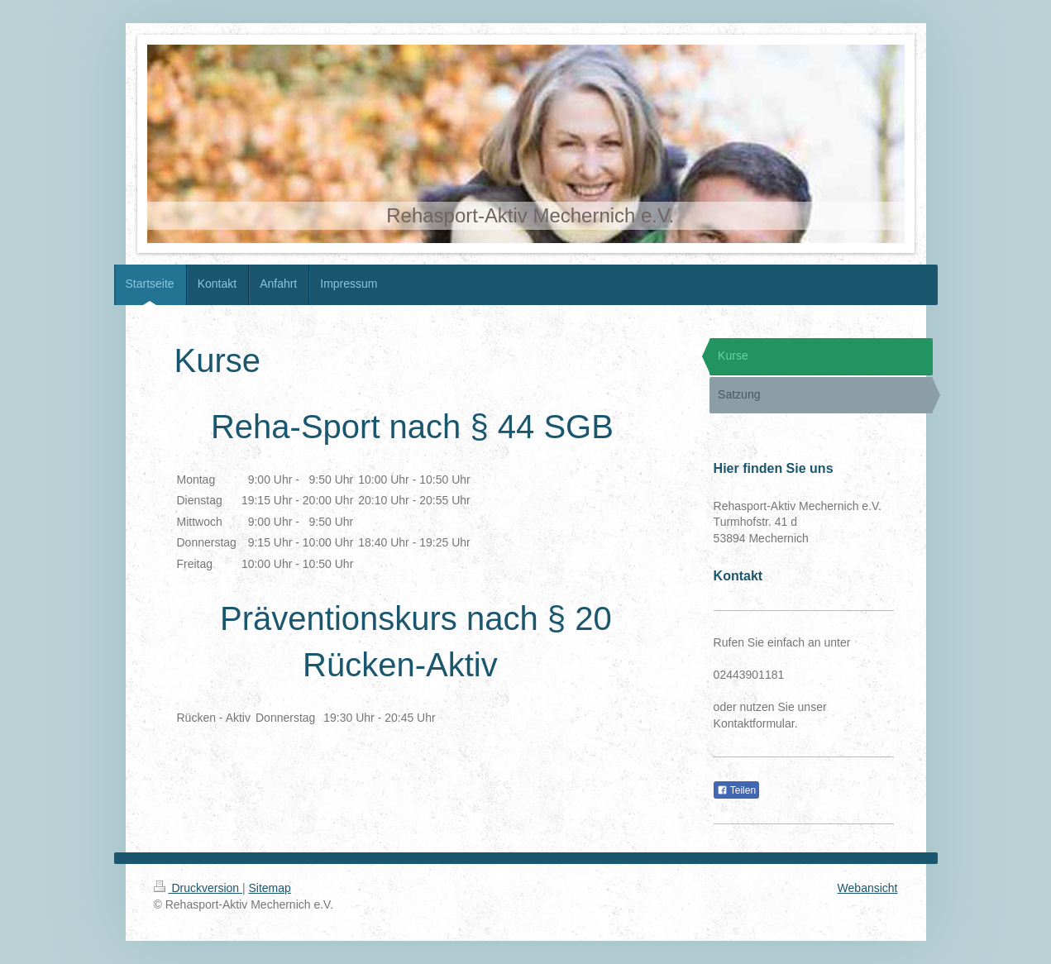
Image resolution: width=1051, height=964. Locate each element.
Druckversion (198, 888)
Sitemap (270, 888)
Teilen (736, 790)
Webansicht (868, 888)
